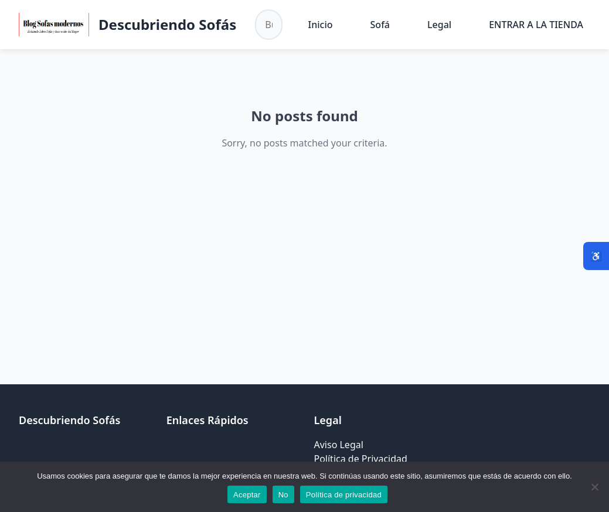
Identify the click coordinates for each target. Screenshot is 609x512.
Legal (439, 24)
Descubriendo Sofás (167, 24)
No (283, 494)
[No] (594, 487)
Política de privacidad (344, 494)
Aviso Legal (338, 444)
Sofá (380, 24)
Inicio (320, 24)
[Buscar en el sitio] (268, 24)
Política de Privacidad (360, 458)
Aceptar (247, 494)
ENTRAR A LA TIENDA (536, 24)
